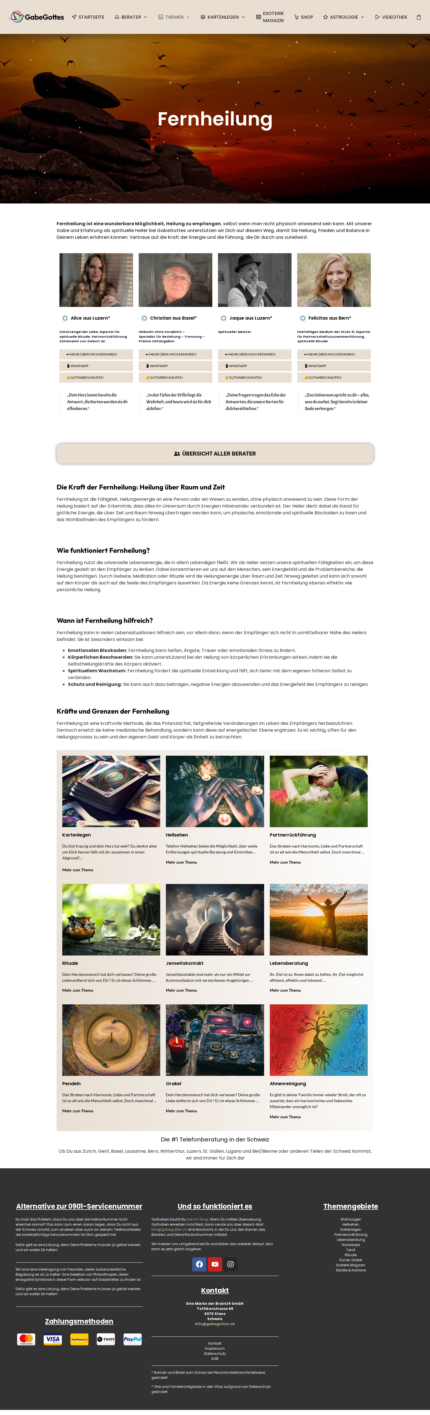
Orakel (173, 1083)
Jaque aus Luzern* (245, 318)
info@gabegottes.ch (215, 1323)
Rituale (70, 963)
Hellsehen (177, 835)
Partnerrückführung (293, 835)
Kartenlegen (76, 835)
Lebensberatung (289, 963)
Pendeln (71, 1083)
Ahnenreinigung (288, 1083)
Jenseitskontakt (185, 963)
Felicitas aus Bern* (324, 318)
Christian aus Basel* (168, 318)
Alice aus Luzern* (84, 318)
